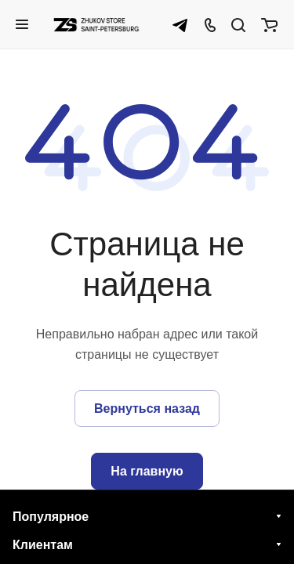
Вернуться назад (147, 408)
